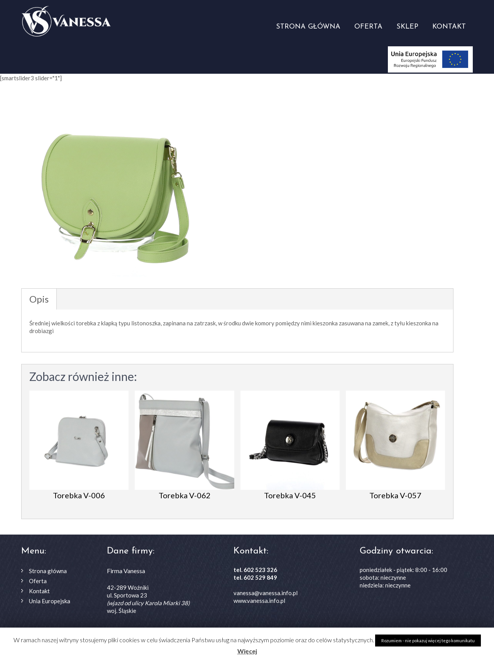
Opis (39, 299)
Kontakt (449, 26)
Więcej (247, 651)
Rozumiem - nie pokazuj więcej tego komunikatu (428, 640)
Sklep (407, 26)
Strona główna (308, 26)
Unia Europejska (49, 600)
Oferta (368, 26)
